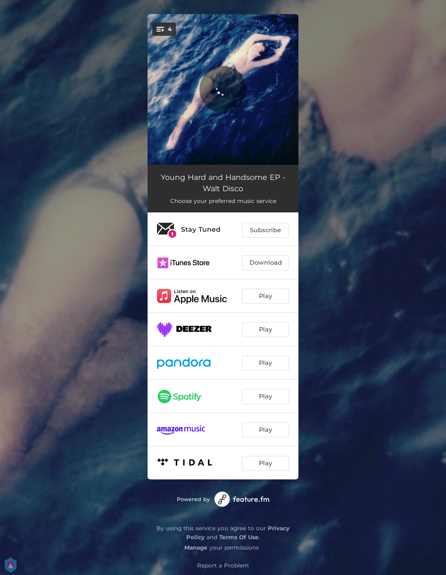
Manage (195, 547)
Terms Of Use (239, 537)
